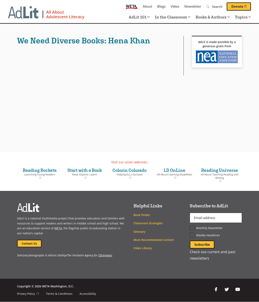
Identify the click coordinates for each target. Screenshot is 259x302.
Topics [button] (243, 17)
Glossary (139, 231)
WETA (132, 6)
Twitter (226, 289)
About (147, 6)
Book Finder (142, 215)
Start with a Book (84, 174)
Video (175, 6)
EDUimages (105, 255)
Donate (241, 6)
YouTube (237, 289)
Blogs (161, 6)
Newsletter (192, 6)
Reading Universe (219, 175)
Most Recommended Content (154, 240)
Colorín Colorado (129, 174)
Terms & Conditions (59, 294)
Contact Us (29, 243)
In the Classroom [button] (173, 17)
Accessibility (88, 294)
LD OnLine (174, 174)
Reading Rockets (39, 174)
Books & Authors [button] (213, 17)
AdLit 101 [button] (139, 17)
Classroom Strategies (148, 223)
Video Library (143, 248)
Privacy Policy (28, 294)
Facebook (215, 289)
